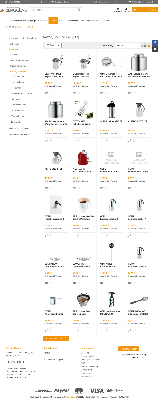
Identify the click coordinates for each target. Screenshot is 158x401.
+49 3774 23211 (15, 362)
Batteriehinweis (88, 376)
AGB (83, 363)
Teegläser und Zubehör (21, 93)
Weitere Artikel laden (56, 339)
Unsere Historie (88, 356)
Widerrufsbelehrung (89, 366)
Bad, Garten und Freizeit (90, 21)
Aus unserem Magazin (53, 360)
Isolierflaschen (17, 110)
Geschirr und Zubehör (20, 60)
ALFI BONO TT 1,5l (137, 121)
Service (47, 356)
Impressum (86, 373)
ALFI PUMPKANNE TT (111, 121)
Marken (106, 21)
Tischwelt (53, 21)
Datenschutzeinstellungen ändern (135, 356)
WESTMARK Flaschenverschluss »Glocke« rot (83, 170)
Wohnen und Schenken (68, 21)
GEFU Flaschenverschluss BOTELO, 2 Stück (138, 170)
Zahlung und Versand (90, 360)
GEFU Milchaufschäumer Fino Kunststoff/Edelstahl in (110, 170)
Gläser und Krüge (18, 66)
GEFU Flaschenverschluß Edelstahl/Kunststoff (55, 217)
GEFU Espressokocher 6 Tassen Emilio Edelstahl (109, 217)
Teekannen (16, 88)
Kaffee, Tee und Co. (19, 71)
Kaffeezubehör (17, 82)
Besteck (13, 55)
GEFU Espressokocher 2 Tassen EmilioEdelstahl (137, 265)
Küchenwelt (42, 21)
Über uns (85, 353)
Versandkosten (70, 397)
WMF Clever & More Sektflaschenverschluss (139, 75)
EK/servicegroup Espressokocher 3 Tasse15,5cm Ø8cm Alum (82, 75)
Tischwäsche (16, 122)
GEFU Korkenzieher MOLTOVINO (110, 312)
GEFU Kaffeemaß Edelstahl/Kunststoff (138, 312)
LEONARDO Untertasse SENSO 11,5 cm (54, 265)
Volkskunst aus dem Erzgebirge (23, 21)
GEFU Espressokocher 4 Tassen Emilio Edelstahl (137, 217)
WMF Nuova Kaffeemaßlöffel (108, 265)
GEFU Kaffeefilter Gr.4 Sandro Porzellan (84, 217)
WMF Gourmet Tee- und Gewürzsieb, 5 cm (111, 75)
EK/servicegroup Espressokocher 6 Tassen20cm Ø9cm (54, 75)
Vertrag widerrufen (128, 349)
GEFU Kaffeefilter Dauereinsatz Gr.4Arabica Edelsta (82, 312)
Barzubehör (16, 99)
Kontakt (47, 353)
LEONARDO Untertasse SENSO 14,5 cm (82, 265)
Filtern (53, 45)
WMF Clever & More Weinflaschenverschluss (56, 122)
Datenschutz (86, 370)
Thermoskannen (18, 105)
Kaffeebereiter (17, 76)
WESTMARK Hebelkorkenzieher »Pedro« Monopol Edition (82, 122)
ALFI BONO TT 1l (53, 169)
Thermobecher (17, 116)
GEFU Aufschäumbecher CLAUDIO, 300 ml (54, 312)
